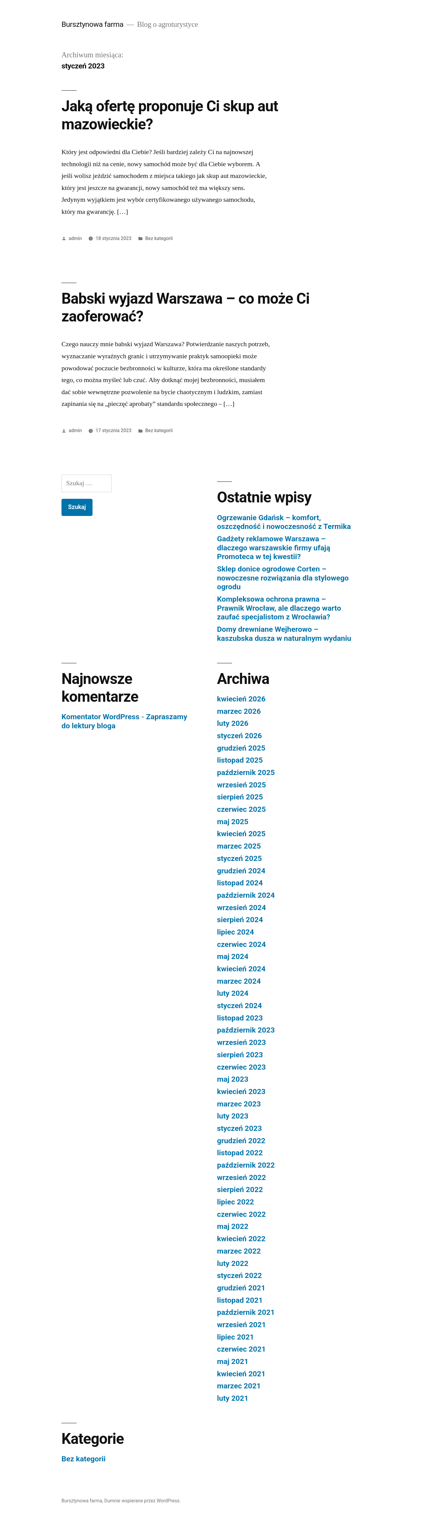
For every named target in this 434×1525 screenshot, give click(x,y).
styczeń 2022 (239, 1275)
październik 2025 (246, 772)
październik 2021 (246, 1312)
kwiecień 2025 (241, 833)
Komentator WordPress (100, 716)
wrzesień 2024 (241, 907)
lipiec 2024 (235, 932)
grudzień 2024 (241, 870)
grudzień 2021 (241, 1287)
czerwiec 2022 (241, 1214)
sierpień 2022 (240, 1189)
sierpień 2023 (240, 1054)
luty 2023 (232, 1116)
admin (75, 238)
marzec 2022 (239, 1251)
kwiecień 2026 (241, 698)
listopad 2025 (240, 760)
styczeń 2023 (239, 1128)
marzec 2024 (239, 981)
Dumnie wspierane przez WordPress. (142, 1501)
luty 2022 (232, 1263)
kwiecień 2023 (241, 1091)
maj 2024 (232, 956)
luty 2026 (232, 723)
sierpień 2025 (240, 797)
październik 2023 (246, 1030)
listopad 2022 (240, 1152)
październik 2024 (246, 895)
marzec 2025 (239, 846)
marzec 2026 (239, 711)
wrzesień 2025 (241, 784)
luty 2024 (232, 993)
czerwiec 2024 (241, 944)
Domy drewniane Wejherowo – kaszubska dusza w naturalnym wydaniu (284, 634)
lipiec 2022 (235, 1202)
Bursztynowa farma (92, 24)
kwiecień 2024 (241, 968)
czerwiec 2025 (241, 809)
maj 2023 (232, 1079)
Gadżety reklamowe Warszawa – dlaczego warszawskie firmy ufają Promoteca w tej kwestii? (273, 547)
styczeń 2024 (239, 1005)
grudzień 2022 (241, 1140)
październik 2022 (246, 1165)
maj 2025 (232, 821)
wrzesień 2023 (241, 1042)
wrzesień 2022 (241, 1177)
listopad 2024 (240, 882)
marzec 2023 (239, 1103)
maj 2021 (232, 1361)
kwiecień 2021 (241, 1373)
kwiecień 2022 (241, 1238)
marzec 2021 (239, 1385)
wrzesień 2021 (241, 1324)
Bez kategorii (159, 238)
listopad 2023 (240, 1018)
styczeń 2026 (239, 735)
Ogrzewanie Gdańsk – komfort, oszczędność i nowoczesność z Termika (284, 522)
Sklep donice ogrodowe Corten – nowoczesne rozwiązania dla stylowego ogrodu (283, 578)
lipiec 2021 (235, 1337)
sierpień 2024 (240, 919)
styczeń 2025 (239, 858)
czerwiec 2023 (241, 1067)
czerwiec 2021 (241, 1349)
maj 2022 (232, 1226)
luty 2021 (232, 1398)
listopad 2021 (240, 1300)
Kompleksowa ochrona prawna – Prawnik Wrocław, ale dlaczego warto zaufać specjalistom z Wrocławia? (279, 608)
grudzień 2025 (241, 748)
